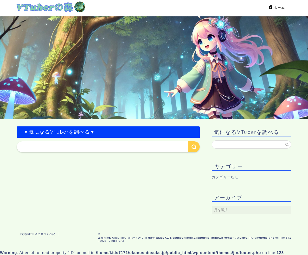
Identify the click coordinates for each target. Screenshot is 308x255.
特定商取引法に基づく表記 (37, 234)
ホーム (277, 8)
